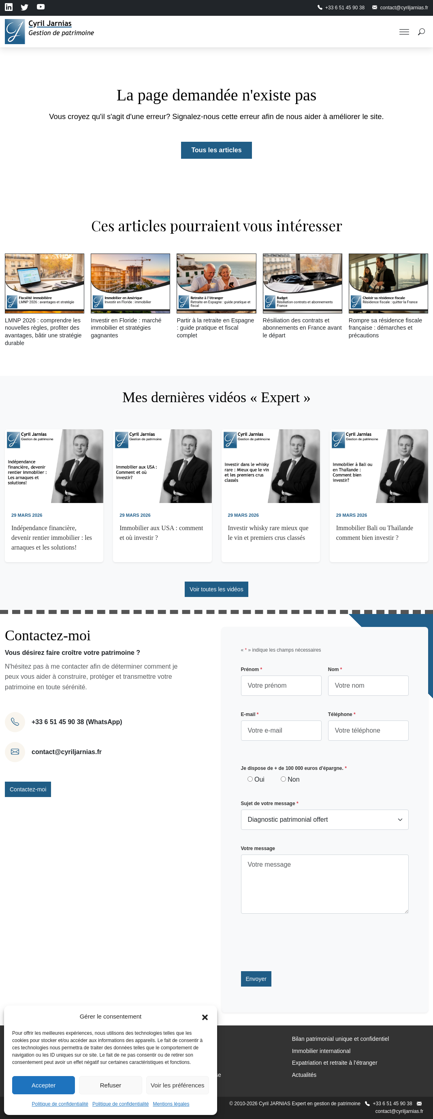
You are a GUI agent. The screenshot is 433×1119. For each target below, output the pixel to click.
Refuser (111, 1085)
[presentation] (302, 942)
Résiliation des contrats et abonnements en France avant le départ (302, 328)
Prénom (251, 669)
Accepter (43, 1085)
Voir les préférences (178, 1085)
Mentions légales (171, 1104)
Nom (335, 669)
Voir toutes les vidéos (216, 589)
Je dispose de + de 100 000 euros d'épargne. (294, 768)
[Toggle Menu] (404, 31)
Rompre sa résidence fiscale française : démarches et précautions (385, 328)
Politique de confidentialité (60, 1104)
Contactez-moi (28, 789)
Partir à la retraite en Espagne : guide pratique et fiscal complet (215, 328)
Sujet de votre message (270, 803)
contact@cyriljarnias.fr (67, 751)
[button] (205, 1016)
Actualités (304, 1075)
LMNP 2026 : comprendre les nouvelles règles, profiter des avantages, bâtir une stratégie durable (43, 331)
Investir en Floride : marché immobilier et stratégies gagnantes (126, 328)
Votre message (258, 848)
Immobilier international (321, 1051)
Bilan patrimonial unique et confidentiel (340, 1039)
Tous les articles (216, 150)
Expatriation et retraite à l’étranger (335, 1062)
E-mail (250, 714)
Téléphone (342, 714)
